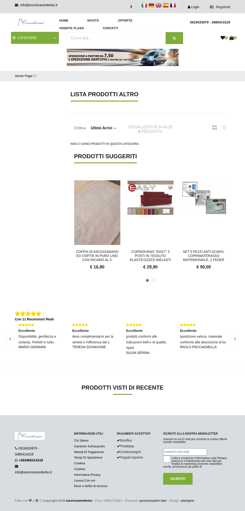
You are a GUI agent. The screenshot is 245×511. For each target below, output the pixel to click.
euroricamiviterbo (79, 500)
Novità (93, 20)
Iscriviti (177, 479)
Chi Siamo (81, 440)
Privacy (222, 458)
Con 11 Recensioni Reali (34, 319)
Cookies (79, 463)
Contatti (110, 28)
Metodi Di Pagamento (89, 452)
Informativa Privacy (87, 475)
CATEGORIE (25, 38)
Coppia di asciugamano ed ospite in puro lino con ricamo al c (97, 256)
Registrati (220, 7)
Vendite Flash (71, 28)
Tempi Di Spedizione (88, 457)
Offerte (125, 20)
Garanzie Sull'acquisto (89, 446)
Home (63, 20)
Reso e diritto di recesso (90, 486)
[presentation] (235, 338)
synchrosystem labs (153, 500)
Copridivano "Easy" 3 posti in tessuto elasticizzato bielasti (150, 256)
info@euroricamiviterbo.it (38, 5)
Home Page (24, 76)
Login (193, 7)
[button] (147, 280)
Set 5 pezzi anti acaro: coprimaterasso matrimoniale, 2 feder (203, 256)
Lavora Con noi (84, 480)
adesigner (187, 500)
